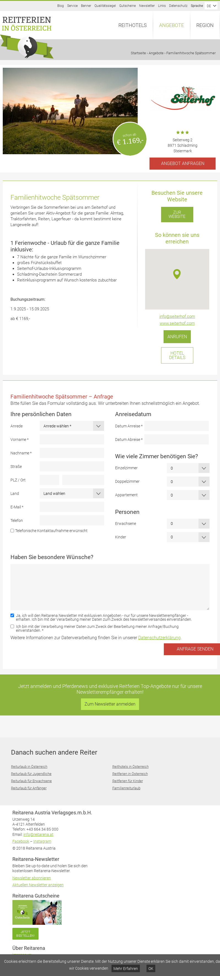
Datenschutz (178, 6)
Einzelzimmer (126, 468)
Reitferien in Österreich (130, 774)
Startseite (138, 53)
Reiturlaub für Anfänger (29, 788)
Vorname (19, 439)
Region (205, 25)
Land (14, 493)
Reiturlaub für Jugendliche (31, 774)
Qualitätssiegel (105, 6)
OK (150, 968)
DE (209, 6)
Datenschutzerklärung (159, 637)
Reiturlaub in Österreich (29, 766)
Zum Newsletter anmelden (110, 704)
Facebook (20, 841)
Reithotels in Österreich (130, 766)
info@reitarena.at (38, 834)
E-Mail (16, 507)
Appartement (126, 495)
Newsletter (147, 6)
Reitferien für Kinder (127, 781)
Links (162, 6)
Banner (86, 6)
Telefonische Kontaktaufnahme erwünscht (51, 531)
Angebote (171, 25)
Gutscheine (127, 6)
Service (72, 6)
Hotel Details (177, 355)
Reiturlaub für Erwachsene (31, 781)
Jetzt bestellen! (25, 933)
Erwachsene (125, 523)
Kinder (120, 537)
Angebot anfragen (182, 163)
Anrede (16, 426)
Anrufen (177, 336)
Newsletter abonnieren (31, 878)
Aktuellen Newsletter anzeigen (38, 885)
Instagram (42, 841)
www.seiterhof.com (177, 323)
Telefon (16, 520)
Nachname (21, 453)
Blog (60, 6)
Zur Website (177, 214)
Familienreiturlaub (126, 788)
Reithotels (132, 25)
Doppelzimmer (127, 481)
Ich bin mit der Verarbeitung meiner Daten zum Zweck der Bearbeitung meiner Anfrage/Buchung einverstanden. (97, 628)
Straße (16, 466)
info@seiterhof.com (177, 316)
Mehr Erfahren (125, 968)
